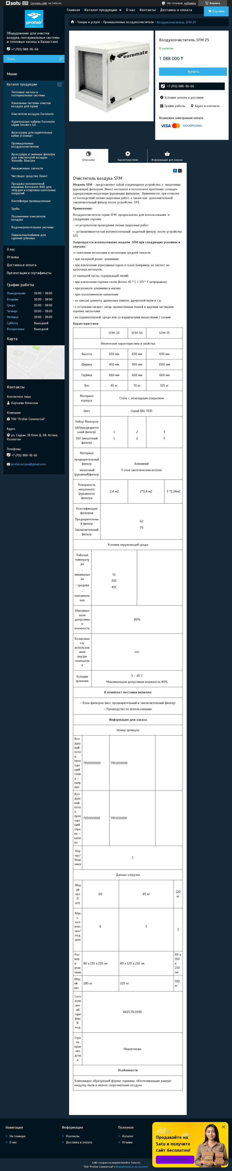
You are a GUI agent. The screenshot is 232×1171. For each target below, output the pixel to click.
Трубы (15, 209)
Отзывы (13, 257)
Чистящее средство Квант (29, 176)
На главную (18, 1136)
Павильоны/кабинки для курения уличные (28, 236)
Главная (73, 10)
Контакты (148, 10)
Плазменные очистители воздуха (28, 218)
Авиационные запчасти (27, 168)
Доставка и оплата (176, 10)
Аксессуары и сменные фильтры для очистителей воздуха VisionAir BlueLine (33, 157)
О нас (130, 10)
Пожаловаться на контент (132, 1166)
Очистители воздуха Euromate (32, 114)
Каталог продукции (101, 10)
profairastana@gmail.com (28, 464)
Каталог (127, 1136)
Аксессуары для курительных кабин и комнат (31, 134)
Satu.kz (135, 1162)
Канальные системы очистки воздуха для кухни (31, 104)
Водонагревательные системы (32, 227)
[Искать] (61, 59)
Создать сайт (39, 3)
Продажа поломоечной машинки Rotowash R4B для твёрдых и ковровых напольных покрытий (33, 188)
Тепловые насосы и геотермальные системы (28, 93)
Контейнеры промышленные (31, 201)
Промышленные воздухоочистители (128, 22)
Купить (193, 71)
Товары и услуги (88, 22)
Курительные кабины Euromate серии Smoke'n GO (33, 123)
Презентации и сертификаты (29, 273)
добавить (190, 3)
